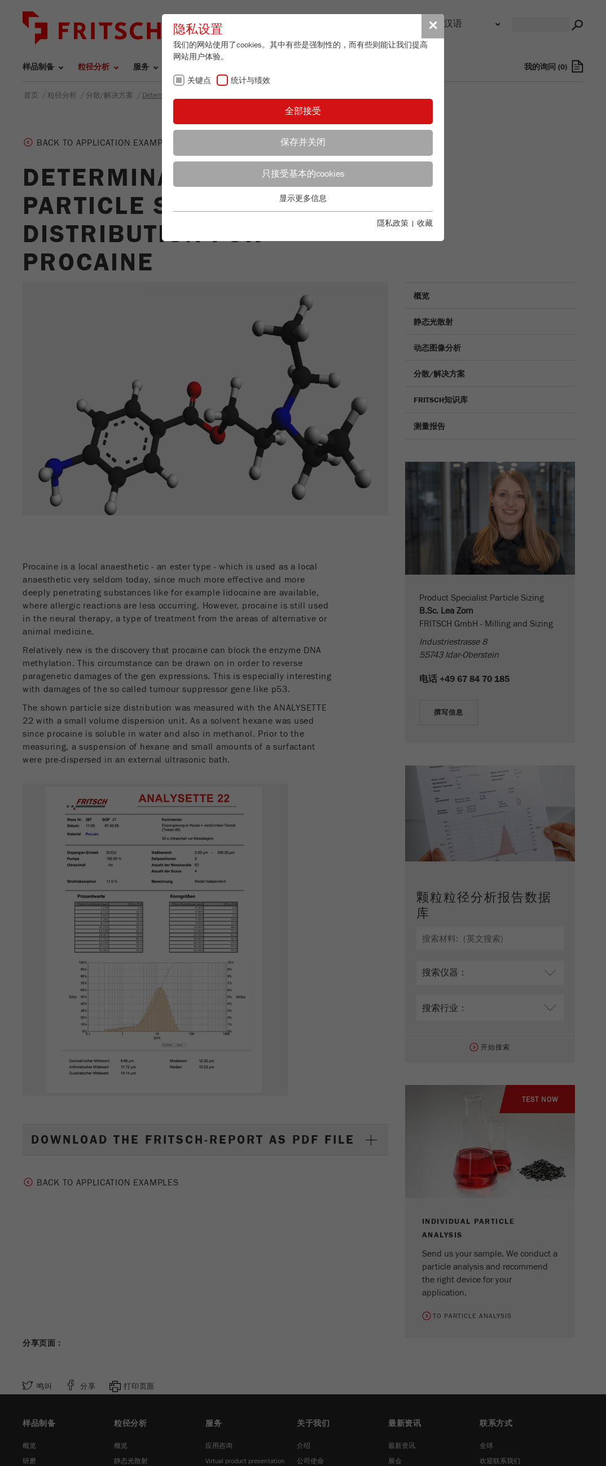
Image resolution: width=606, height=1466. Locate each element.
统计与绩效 (250, 80)
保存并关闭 (303, 142)
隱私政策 (393, 223)
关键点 (199, 80)
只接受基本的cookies (303, 174)
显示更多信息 (303, 198)
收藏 (425, 223)
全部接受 (303, 111)
